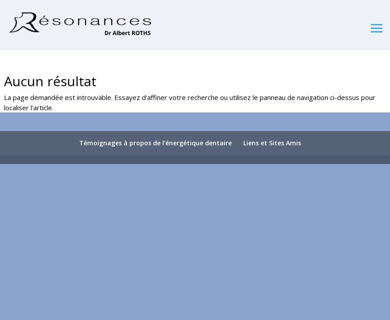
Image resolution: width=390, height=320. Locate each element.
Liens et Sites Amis (272, 143)
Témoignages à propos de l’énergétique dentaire (155, 143)
